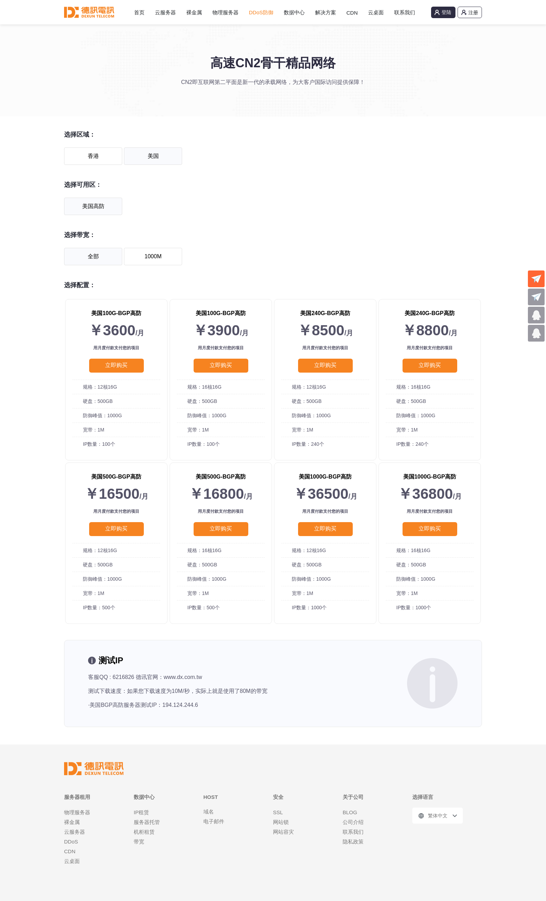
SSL (278, 812)
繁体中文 (437, 815)
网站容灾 (283, 832)
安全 (278, 797)
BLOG (350, 812)
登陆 (446, 12)
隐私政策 (353, 842)
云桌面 (376, 12)
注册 (473, 12)
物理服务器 (225, 12)
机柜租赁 (144, 832)
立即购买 (116, 365)
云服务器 (165, 12)
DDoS (71, 842)
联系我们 (404, 12)
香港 (93, 156)
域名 (208, 812)
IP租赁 (141, 812)
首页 (139, 12)
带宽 (139, 842)
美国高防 (93, 206)
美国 (153, 156)
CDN (352, 13)
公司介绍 (353, 822)
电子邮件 (213, 821)
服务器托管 (147, 822)
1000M (153, 256)
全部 (93, 256)
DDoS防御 (261, 12)
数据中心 (294, 12)
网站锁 (281, 822)
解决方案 (325, 12)
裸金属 (194, 12)
